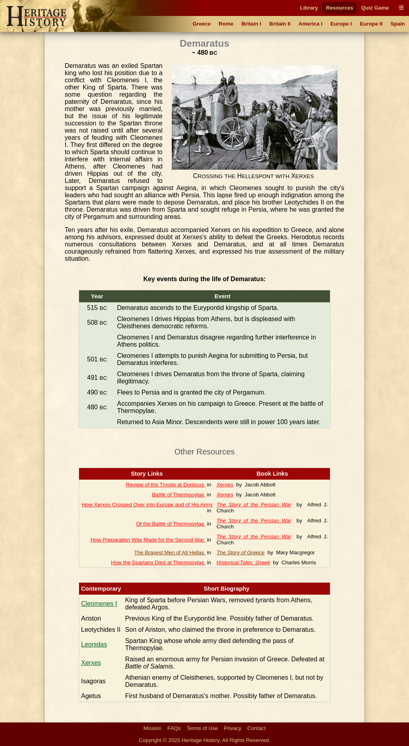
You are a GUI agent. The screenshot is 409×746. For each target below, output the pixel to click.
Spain (398, 24)
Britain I (251, 24)
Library (309, 8)
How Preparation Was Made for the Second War (148, 540)
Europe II (371, 24)
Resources (339, 8)
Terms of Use (202, 728)
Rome (225, 24)
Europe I (340, 24)
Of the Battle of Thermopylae (171, 524)
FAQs (174, 728)
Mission (152, 728)
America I (310, 24)
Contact (256, 728)
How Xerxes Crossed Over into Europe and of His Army (147, 505)
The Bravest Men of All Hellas (170, 553)
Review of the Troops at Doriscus (165, 485)
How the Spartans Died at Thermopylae (158, 562)
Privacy (233, 728)
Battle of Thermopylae (179, 495)
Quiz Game (375, 8)
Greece (201, 24)
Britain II (279, 24)
